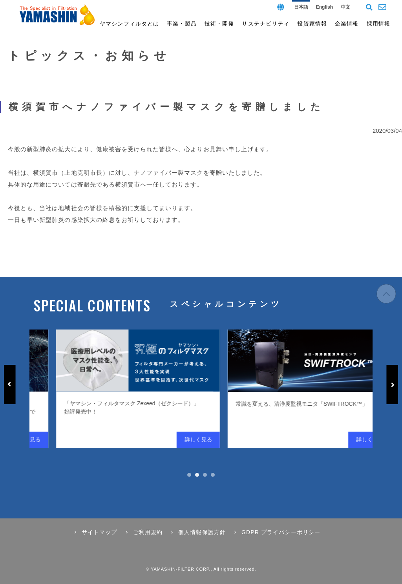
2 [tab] (197, 475)
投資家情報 (312, 23)
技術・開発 (219, 23)
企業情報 (346, 23)
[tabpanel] (193, 389)
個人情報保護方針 (202, 532)
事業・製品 (182, 23)
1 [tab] (189, 475)
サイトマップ (99, 532)
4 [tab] (213, 475)
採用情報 (378, 23)
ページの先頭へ (386, 298)
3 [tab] (205, 475)
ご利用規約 (148, 532)
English (324, 7)
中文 (345, 7)
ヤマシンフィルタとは (129, 23)
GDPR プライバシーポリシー (280, 532)
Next (392, 384)
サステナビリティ (265, 23)
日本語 (301, 7)
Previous (10, 384)
